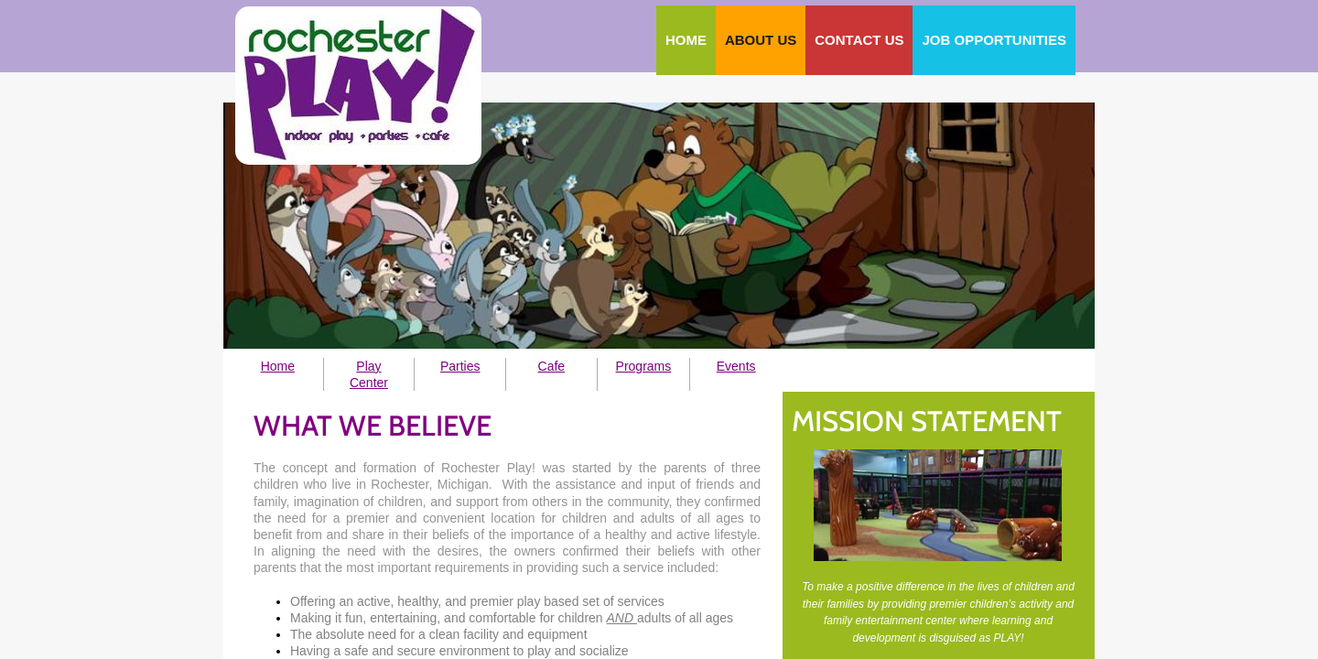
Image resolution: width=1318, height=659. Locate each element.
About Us (760, 40)
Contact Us (859, 40)
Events (736, 366)
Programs (644, 366)
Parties (460, 366)
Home (686, 40)
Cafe (552, 366)
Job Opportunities (994, 40)
